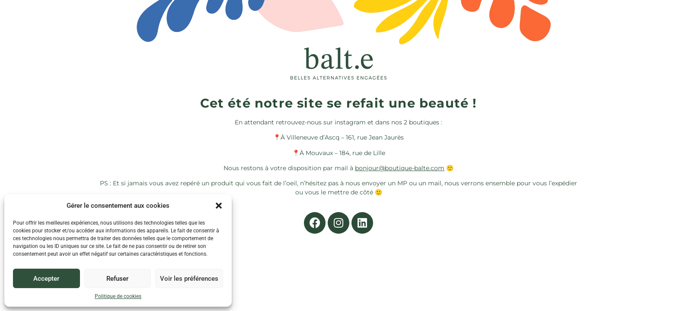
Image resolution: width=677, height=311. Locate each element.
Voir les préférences (189, 278)
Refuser (117, 278)
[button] (218, 205)
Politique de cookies (118, 296)
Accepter (46, 278)
